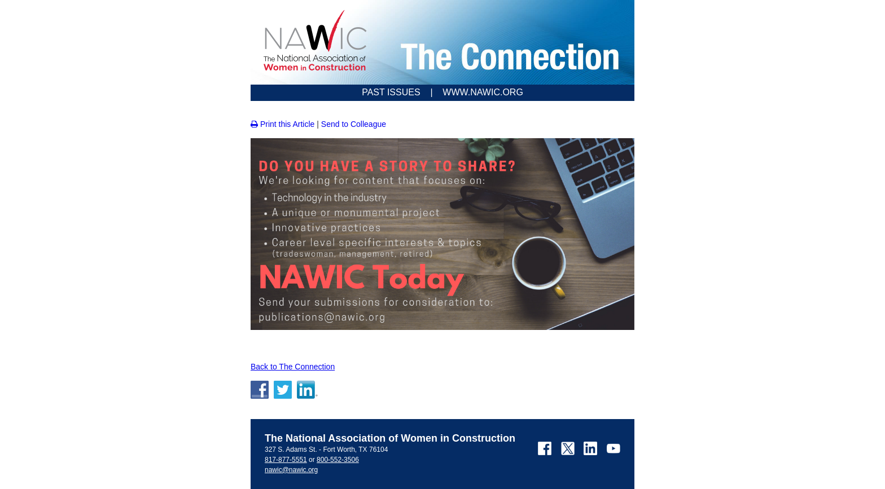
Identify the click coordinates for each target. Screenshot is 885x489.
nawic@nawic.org (291, 470)
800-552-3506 (338, 460)
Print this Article (282, 124)
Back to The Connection (293, 366)
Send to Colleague (353, 124)
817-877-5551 (286, 460)
